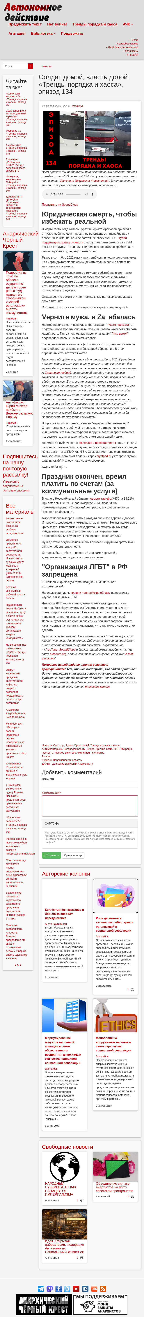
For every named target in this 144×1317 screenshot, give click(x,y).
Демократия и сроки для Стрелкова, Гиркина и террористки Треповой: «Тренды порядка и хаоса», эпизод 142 (16, 208)
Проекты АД (81, 745)
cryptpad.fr (103, 456)
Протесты (48, 752)
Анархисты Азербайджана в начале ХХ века (16, 713)
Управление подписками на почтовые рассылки (16, 486)
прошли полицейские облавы (90, 592)
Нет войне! (57, 24)
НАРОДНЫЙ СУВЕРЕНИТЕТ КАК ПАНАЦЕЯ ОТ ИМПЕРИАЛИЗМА (60, 1189)
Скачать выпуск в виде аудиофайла (69, 194)
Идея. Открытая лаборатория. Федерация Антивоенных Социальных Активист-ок (64, 1246)
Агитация (16, 33)
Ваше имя (48, 779)
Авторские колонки (66, 874)
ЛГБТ (116, 748)
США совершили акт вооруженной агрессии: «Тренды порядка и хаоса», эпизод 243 (16, 117)
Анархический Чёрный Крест (21, 240)
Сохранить (51, 855)
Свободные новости (67, 1147)
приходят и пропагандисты (97, 442)
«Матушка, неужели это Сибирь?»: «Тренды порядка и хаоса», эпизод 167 (16, 183)
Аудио (69, 745)
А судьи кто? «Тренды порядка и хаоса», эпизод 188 (16, 149)
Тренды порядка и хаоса (94, 24)
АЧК (128, 24)
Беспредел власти (75, 748)
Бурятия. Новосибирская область (62, 760)
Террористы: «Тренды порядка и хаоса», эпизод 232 (16, 135)
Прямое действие (65, 752)
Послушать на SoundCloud (60, 204)
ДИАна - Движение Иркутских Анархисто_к (67, 763)
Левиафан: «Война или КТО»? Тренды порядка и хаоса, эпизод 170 (16, 165)
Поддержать (72, 33)
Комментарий (51, 792)
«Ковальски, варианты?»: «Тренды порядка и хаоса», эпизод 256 (16, 99)
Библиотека (43, 33)
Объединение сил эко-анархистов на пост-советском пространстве (114, 1187)
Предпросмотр (73, 855)
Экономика (97, 752)
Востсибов (102, 936)
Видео (90, 748)
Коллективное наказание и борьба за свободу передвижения (64, 914)
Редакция (77, 105)
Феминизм (83, 752)
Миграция (127, 748)
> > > (18, 965)
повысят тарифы (100, 498)
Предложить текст (25, 24)
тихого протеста (118, 324)
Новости (46, 66)
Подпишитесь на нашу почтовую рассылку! (20, 465)
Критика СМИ (104, 748)
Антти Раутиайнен (56, 923)
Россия (46, 756)
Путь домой (119, 333)
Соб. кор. (58, 745)
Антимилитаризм (52, 748)
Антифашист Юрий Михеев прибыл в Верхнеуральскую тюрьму (19, 409)
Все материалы (20, 509)
